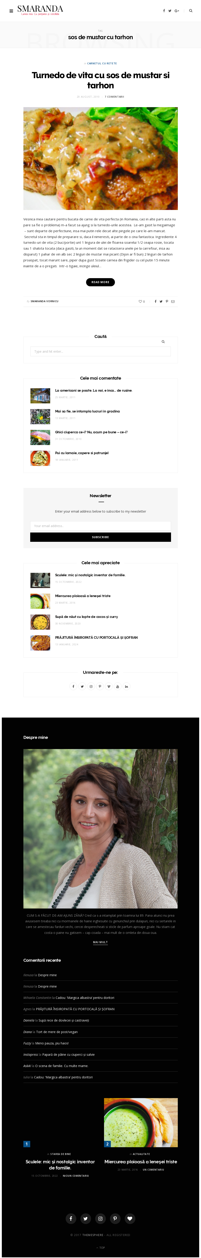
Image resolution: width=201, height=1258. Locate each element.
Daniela (28, 1020)
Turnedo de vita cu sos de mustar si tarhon (100, 80)
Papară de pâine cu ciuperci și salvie (68, 1054)
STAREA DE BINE (60, 1154)
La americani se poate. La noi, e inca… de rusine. (93, 390)
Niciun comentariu (76, 1175)
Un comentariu (153, 1169)
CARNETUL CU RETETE (102, 63)
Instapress (30, 1054)
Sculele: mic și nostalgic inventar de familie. (90, 575)
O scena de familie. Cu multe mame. (61, 1066)
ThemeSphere (92, 1236)
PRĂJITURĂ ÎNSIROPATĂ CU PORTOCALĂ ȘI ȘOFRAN (96, 638)
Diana (27, 1032)
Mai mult (100, 942)
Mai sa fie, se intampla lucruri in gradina (87, 411)
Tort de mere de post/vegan (57, 1032)
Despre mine (47, 975)
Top (100, 1249)
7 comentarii (114, 96)
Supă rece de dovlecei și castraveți (64, 1020)
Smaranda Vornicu (45, 301)
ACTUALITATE (141, 1154)
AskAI (27, 1066)
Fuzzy (27, 1043)
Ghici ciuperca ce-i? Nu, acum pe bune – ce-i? (91, 432)
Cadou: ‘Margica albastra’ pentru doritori (85, 997)
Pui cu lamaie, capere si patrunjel (82, 453)
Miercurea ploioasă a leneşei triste (83, 596)
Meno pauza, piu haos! (52, 1043)
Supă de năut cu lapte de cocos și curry (86, 617)
